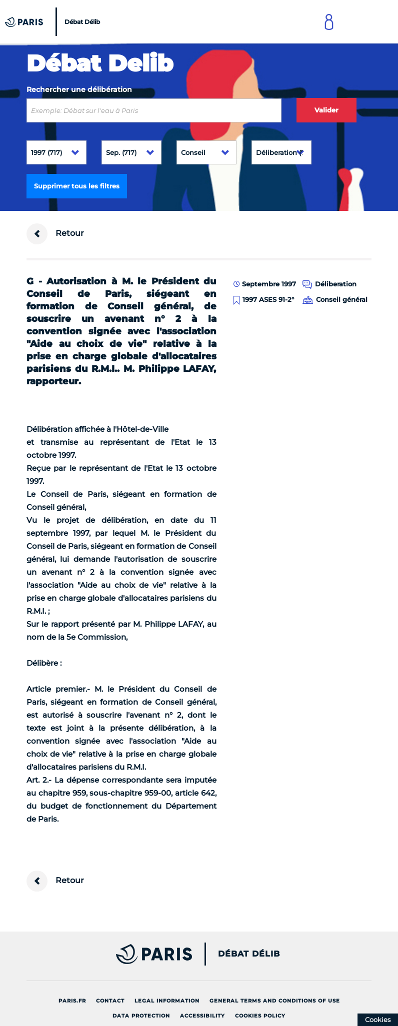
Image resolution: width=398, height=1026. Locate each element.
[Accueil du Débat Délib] (54, 21)
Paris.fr (72, 1001)
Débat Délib (249, 954)
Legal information (167, 1001)
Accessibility (202, 1016)
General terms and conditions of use (275, 1001)
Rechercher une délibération (79, 89)
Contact (110, 1001)
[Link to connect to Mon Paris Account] (329, 21)
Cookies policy (260, 1016)
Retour (55, 233)
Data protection (141, 1016)
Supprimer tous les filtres (77, 186)
